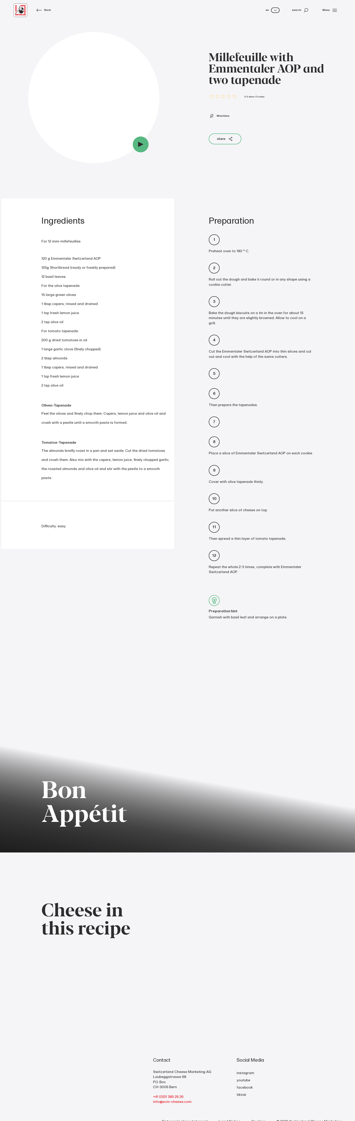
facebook (245, 1087)
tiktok (241, 1094)
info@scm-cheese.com (172, 1101)
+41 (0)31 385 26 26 (168, 1096)
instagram (245, 1072)
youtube (243, 1080)
